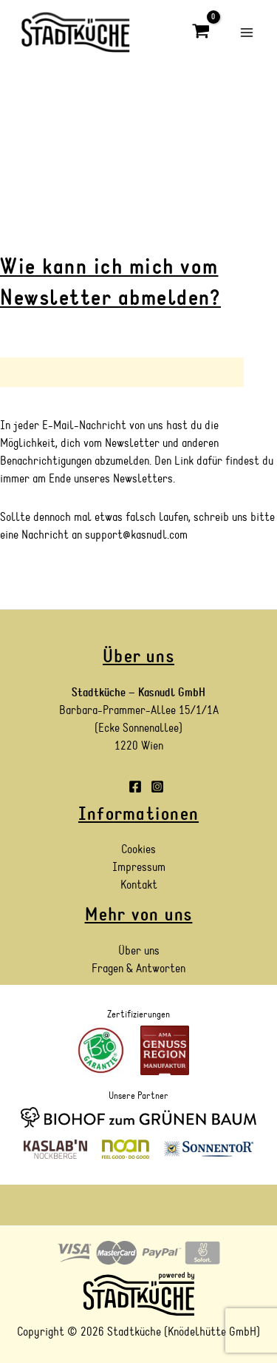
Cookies (138, 849)
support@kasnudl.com (136, 535)
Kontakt (138, 885)
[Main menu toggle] (246, 31)
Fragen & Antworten (138, 968)
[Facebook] (135, 786)
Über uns (139, 950)
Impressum (138, 867)
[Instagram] (157, 786)
